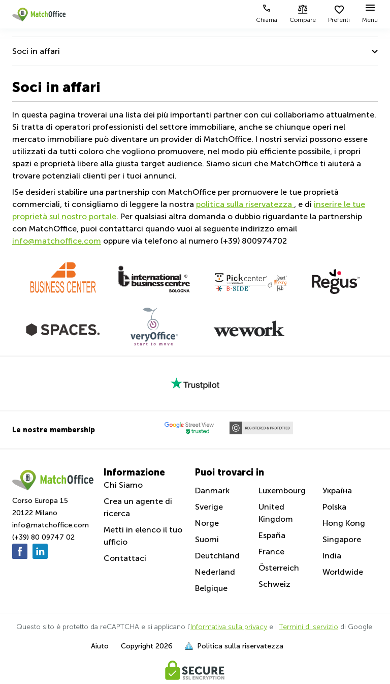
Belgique (211, 588)
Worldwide (342, 572)
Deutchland (217, 555)
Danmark (212, 490)
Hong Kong (343, 523)
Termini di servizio (308, 627)
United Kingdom (275, 512)
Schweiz (274, 584)
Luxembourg (282, 490)
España (271, 535)
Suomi (207, 539)
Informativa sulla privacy (228, 627)
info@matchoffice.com (56, 240)
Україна (337, 490)
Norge (207, 523)
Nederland (215, 572)
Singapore (341, 539)
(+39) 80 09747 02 (43, 537)
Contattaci (125, 558)
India (331, 555)
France (271, 551)
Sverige (209, 506)
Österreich (278, 567)
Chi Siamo (123, 485)
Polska (334, 506)
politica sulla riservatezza (245, 204)
